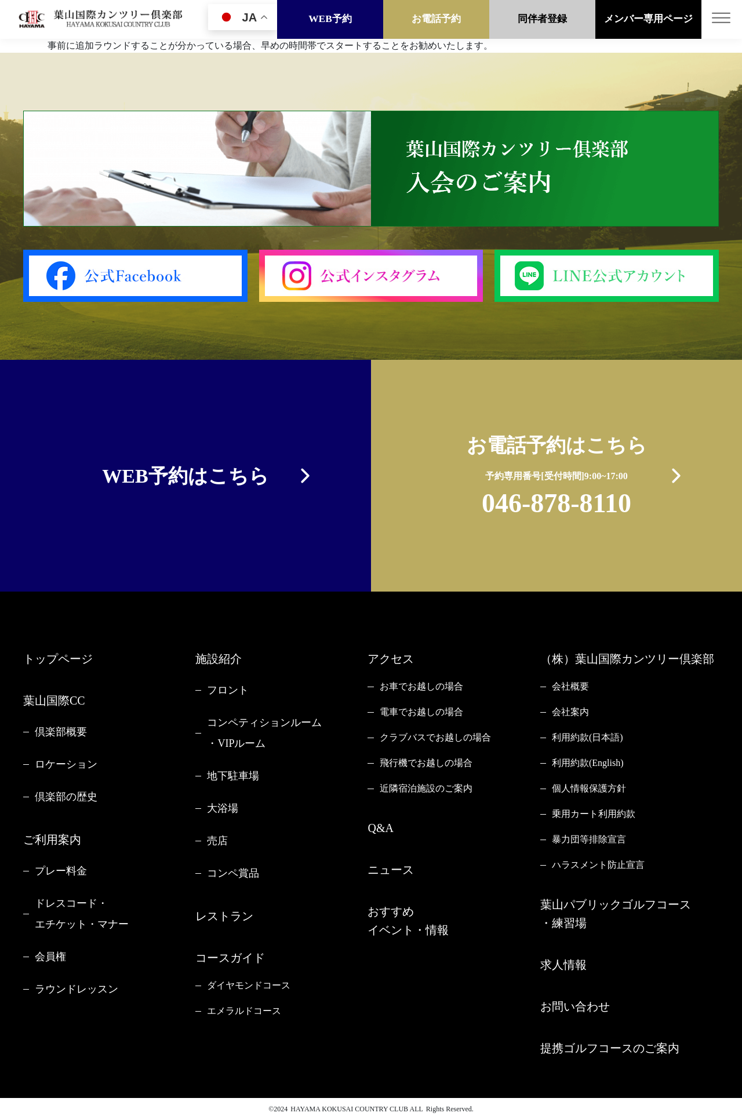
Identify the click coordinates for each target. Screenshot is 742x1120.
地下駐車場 (233, 776)
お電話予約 (436, 18)
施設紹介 (218, 658)
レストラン (224, 916)
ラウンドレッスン (76, 989)
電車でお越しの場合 (421, 712)
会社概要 (570, 686)
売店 (217, 841)
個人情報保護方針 (589, 788)
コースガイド (230, 957)
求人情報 (563, 964)
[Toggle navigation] (721, 19)
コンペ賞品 (233, 873)
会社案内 (570, 712)
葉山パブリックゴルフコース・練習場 (615, 913)
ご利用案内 (52, 839)
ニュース (391, 869)
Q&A (380, 828)
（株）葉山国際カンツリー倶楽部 (627, 658)
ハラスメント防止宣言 (598, 865)
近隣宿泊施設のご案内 (426, 788)
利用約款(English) (588, 763)
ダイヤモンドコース (248, 985)
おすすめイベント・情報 (408, 920)
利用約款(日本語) (587, 737)
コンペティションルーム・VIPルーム (264, 733)
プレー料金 (61, 871)
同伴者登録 (542, 18)
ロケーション (66, 764)
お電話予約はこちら (557, 478)
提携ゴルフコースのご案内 (609, 1048)
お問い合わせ (575, 1006)
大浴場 (222, 808)
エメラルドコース (244, 1011)
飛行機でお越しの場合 (426, 763)
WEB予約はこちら (185, 476)
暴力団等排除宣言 (589, 839)
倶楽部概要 (61, 732)
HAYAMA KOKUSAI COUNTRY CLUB (349, 1109)
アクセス (391, 658)
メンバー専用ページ (648, 18)
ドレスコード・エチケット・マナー (82, 914)
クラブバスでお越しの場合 (435, 737)
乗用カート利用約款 (593, 814)
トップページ (58, 658)
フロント (228, 690)
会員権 (50, 956)
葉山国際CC (54, 700)
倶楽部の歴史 (66, 796)
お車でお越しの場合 (421, 686)
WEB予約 (329, 18)
